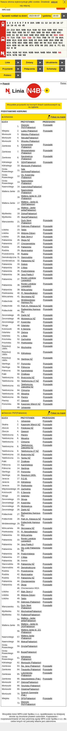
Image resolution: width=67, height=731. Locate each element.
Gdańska (25, 325)
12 (46, 23)
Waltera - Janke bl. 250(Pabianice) (29, 203)
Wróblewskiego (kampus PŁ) (28, 301)
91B (55, 43)
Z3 (8, 30)
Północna (25, 367)
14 (50, 23)
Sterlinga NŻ (27, 359)
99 (41, 45)
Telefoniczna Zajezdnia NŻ (27, 385)
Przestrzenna (27, 571)
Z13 (13, 30)
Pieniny (24, 397)
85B (57, 40)
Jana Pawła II (27, 274)
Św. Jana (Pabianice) (30, 666)
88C (31, 43)
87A (9, 43)
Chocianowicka (28, 243)
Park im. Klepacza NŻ (31, 306)
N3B (31, 52)
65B (42, 35)
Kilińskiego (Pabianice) (26, 658)
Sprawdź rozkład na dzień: (14, 16)
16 (58, 23)
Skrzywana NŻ (28, 296)
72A (24, 37)
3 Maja (24, 267)
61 (13, 35)
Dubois (24, 264)
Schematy (52, 69)
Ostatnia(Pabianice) (30, 689)
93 (19, 45)
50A (18, 30)
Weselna (25, 394)
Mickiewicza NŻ (28, 318)
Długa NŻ (25, 240)
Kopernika (25, 322)
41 (15, 25)
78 (56, 37)
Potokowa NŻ (27, 428)
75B (44, 37)
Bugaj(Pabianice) (29, 652)
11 (42, 23)
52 (39, 30)
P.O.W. (24, 478)
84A (40, 40)
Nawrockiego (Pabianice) (27, 182)
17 (61, 23)
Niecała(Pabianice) (29, 138)
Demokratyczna (28, 567)
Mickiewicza (26, 506)
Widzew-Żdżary (28, 233)
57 (28, 32)
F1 (59, 45)
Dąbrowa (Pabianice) (30, 226)
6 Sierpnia (25, 329)
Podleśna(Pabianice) (30, 615)
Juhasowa (25, 407)
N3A (25, 52)
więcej (54, 2)
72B (29, 37)
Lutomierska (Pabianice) (26, 674)
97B (37, 45)
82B (31, 40)
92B (14, 45)
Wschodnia (26, 347)
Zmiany (29, 62)
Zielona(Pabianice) (29, 682)
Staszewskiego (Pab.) (31, 679)
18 (8, 25)
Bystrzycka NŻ (27, 377)
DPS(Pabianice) (28, 698)
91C (61, 43)
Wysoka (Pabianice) (30, 141)
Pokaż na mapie (56, 117)
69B (61, 35)
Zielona (24, 332)
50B (23, 30)
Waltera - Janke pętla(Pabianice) (28, 209)
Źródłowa (25, 374)
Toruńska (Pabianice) (30, 685)
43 (19, 25)
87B (14, 43)
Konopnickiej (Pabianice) (27, 145)
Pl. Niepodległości (29, 293)
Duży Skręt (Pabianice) (26, 221)
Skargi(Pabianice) (29, 217)
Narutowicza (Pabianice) (26, 157)
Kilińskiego (26, 353)
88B (25, 43)
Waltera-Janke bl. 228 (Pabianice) (31, 197)
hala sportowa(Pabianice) (30, 170)
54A (61, 30)
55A (14, 32)
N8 (20, 55)
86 (61, 40)
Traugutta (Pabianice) (31, 669)
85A (51, 40)
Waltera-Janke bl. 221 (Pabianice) (31, 631)
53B (49, 30)
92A (9, 45)
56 (24, 32)
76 (49, 37)
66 (47, 35)
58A (33, 32)
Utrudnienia (51, 62)
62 (17, 35)
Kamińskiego (27, 370)
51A (29, 30)
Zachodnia (26, 339)
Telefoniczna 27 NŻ (30, 381)
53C (55, 30)
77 (53, 37)
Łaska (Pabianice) (29, 131)
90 (45, 43)
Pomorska (25, 364)
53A (44, 30)
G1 (63, 45)
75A (39, 37)
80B (9, 40)
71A (13, 37)
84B (46, 40)
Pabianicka (26, 247)
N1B (15, 52)
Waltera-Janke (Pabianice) (27, 637)
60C (59, 32)
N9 (24, 55)
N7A (9, 55)
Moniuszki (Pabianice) (31, 165)
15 (54, 23)
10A (32, 23)
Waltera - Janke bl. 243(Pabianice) (29, 625)
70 (8, 37)
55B (20, 32)
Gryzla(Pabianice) (29, 646)
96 (26, 45)
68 (51, 35)
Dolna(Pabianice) (29, 213)
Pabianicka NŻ (28, 261)
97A (31, 45)
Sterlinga (25, 468)
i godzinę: (47, 16)
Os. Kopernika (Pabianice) (27, 176)
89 (41, 43)
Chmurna (25, 390)
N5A (48, 52)
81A (14, 40)
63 (21, 35)
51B (34, 30)
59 (43, 32)
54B (9, 32)
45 (23, 25)
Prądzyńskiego (28, 271)
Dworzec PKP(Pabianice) (28, 126)
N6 (59, 52)
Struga (24, 499)
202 (51, 45)
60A (48, 32)
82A (25, 40)
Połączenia (29, 69)
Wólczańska (26, 290)
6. (56, 45)
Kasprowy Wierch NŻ (31, 404)
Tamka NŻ (25, 458)
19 (12, 25)
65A (37, 35)
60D (9, 35)
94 (23, 45)
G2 (8, 48)
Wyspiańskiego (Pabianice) (28, 151)
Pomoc (63, 83)
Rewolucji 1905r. (28, 475)
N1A (9, 52)
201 (46, 45)
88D (36, 43)
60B (54, 32)
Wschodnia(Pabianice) (31, 611)
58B (39, 32)
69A (56, 35)
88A (20, 43)
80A (61, 37)
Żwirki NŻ (25, 315)
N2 (20, 52)
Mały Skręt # (27, 236)
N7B (15, 55)
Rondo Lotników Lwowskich (28, 279)
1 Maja (24, 336)
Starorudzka (26, 257)
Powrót (6, 84)
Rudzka (24, 254)
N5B (54, 52)
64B (31, 35)
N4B (43, 52)
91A (50, 43)
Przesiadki (47, 125)
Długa (23, 585)
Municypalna (27, 250)
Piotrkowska (26, 343)
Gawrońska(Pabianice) (31, 187)
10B (38, 23)
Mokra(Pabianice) (29, 641)
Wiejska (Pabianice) (30, 134)
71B (18, 37)
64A (26, 35)
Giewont (25, 400)
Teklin (23, 230)
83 (35, 40)
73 (34, 37)
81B (20, 40)
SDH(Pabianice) (28, 162)
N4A (37, 52)
